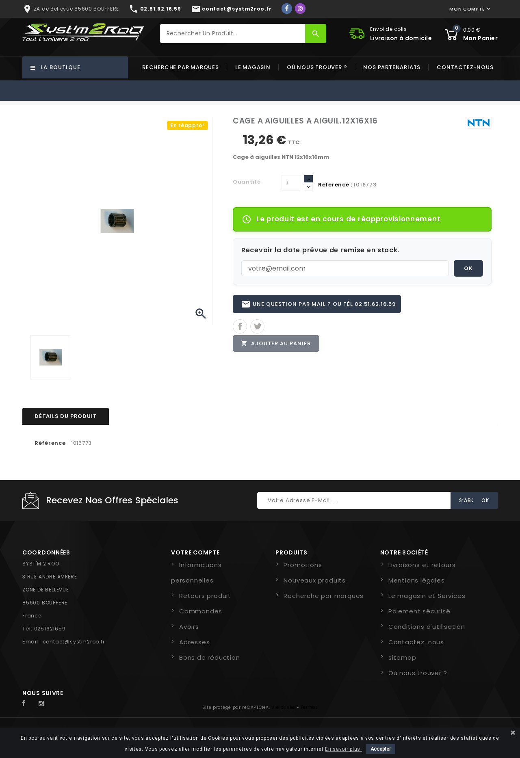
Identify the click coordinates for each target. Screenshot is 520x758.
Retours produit (205, 595)
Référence (50, 443)
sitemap (402, 657)
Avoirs (189, 626)
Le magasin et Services (427, 595)
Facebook (28, 703)
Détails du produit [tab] (66, 416)
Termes (309, 707)
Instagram (43, 703)
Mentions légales (416, 580)
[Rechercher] (233, 33)
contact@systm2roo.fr (74, 641)
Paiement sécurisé (419, 611)
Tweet (257, 327)
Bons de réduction (209, 657)
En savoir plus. (343, 749)
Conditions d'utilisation (426, 626)
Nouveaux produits (315, 580)
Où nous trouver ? (317, 67)
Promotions (303, 565)
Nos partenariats (391, 67)
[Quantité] (291, 183)
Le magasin (253, 67)
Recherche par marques (180, 67)
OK (468, 268)
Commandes (200, 611)
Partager (240, 327)
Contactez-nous (465, 67)
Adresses (194, 642)
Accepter (380, 749)
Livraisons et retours (422, 565)
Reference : (335, 184)
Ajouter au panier (276, 344)
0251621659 (50, 628)
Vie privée (283, 707)
